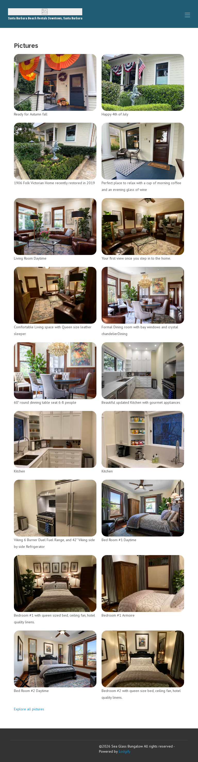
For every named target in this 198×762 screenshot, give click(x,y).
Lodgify (124, 751)
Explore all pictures (29, 709)
